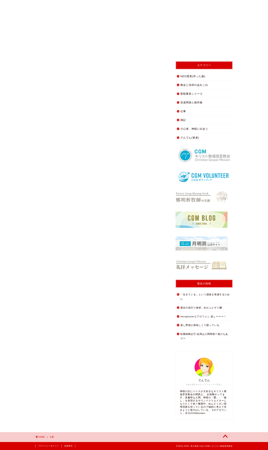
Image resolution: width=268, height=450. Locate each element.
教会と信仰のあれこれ (194, 84)
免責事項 (68, 446)
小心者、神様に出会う (194, 128)
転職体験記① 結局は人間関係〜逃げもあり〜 (204, 336)
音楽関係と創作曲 (191, 102)
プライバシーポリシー (48, 446)
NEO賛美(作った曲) (192, 76)
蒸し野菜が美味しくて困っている (199, 325)
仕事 (183, 111)
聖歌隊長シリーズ (191, 93)
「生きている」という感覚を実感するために (205, 296)
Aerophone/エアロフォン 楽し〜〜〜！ (203, 316)
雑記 (183, 119)
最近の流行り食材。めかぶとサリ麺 (201, 307)
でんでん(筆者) (189, 137)
